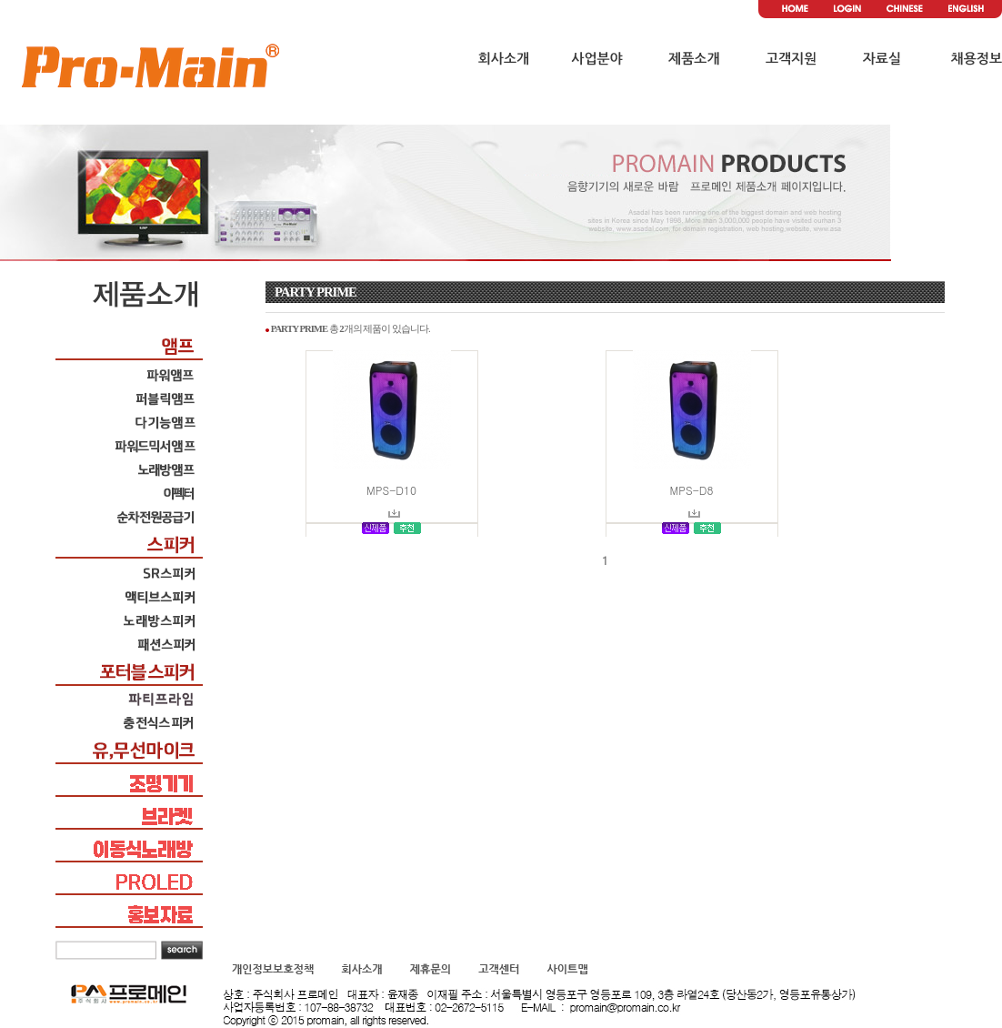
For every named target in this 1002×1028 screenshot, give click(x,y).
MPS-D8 (692, 490)
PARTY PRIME (315, 292)
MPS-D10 (391, 490)
